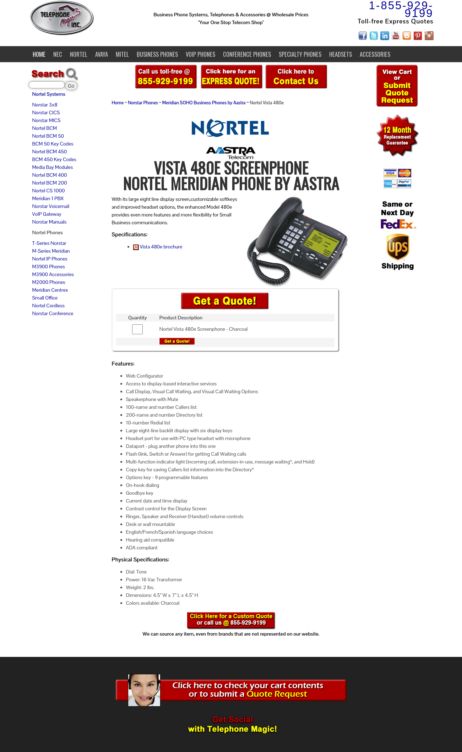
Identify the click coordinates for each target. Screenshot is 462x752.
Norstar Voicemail (51, 206)
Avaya (101, 54)
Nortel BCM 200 (49, 183)
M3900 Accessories (53, 274)
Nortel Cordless (48, 305)
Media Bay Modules (52, 167)
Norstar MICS (46, 120)
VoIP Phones (200, 54)
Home (39, 54)
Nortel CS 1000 (48, 190)
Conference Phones (247, 54)
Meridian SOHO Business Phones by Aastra (204, 103)
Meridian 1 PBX (48, 198)
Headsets (340, 54)
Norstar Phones (143, 103)
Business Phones (157, 54)
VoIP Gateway (46, 214)
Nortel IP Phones (49, 259)
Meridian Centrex (50, 290)
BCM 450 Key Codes (54, 159)
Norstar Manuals (49, 222)
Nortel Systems (48, 94)
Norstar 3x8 (45, 104)
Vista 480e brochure (158, 246)
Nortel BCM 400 (49, 175)
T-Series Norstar (49, 243)
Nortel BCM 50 (48, 136)
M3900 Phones (48, 266)
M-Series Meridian (51, 251)
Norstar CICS (46, 112)
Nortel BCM (44, 128)
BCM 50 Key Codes (53, 144)
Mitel (122, 54)
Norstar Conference (53, 313)
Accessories (375, 54)
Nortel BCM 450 (49, 151)
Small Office (45, 298)
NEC (57, 54)
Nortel (78, 54)
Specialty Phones (300, 54)
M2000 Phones (48, 282)
